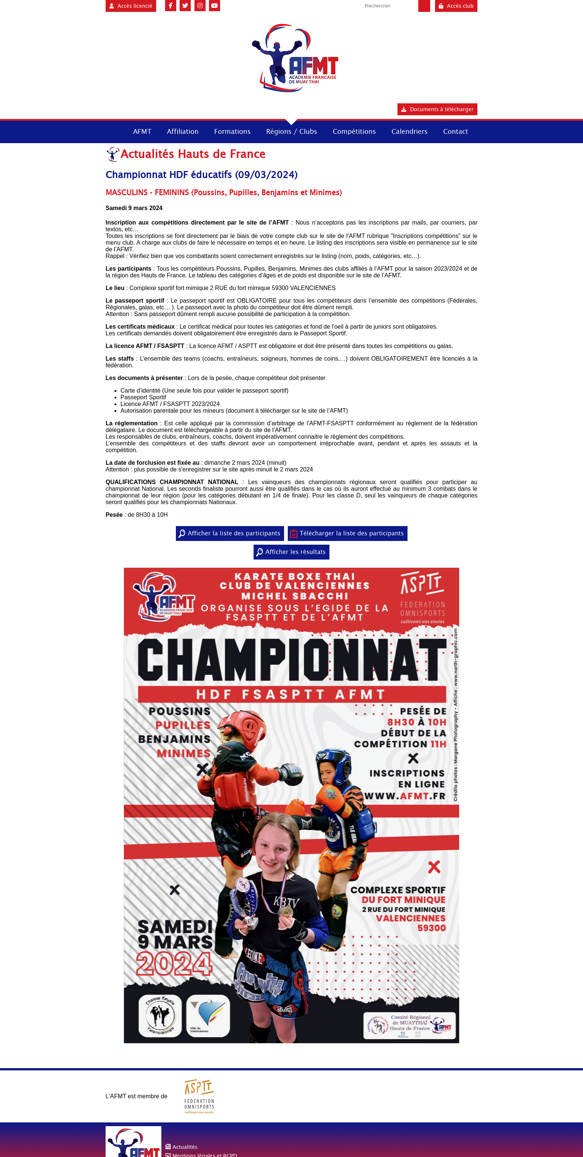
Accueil (112, 131)
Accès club (456, 6)
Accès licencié (130, 6)
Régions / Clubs (291, 131)
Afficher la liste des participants (234, 533)
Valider (424, 6)
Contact (455, 131)
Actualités (185, 1147)
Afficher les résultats (295, 551)
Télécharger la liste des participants (352, 533)
